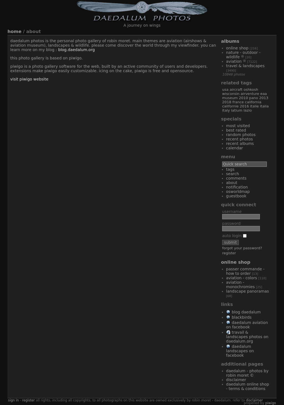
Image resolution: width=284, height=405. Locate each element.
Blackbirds (242, 317)
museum (230, 98)
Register (229, 253)
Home (14, 31)
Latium (236, 110)
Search (232, 174)
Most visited (238, 126)
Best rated (236, 130)
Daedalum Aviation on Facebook (247, 324)
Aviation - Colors (241, 278)
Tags (230, 169)
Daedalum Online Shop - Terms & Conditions (247, 386)
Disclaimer (236, 380)
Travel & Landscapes (245, 66)
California (253, 102)
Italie (254, 106)
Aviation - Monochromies (240, 284)
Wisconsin (231, 94)
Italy (226, 110)
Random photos (240, 134)
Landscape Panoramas (247, 291)
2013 (263, 98)
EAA (263, 94)
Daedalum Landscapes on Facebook (240, 351)
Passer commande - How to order (245, 271)
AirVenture (250, 94)
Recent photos (239, 139)
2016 (244, 106)
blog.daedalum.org (76, 49)
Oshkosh (251, 89)
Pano (253, 98)
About (231, 182)
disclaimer (254, 400)
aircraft (236, 89)
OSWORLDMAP (238, 191)
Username (232, 211)
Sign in (13, 400)
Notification (237, 187)
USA (225, 89)
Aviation (234, 61)
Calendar (234, 148)
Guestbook (236, 196)
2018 (226, 102)
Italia (264, 106)
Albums (230, 41)
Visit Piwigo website (29, 79)
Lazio (248, 110)
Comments (236, 178)
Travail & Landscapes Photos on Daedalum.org (247, 336)
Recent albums (240, 143)
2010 (243, 98)
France (238, 102)
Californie (230, 106)
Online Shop (237, 48)
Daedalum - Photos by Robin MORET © (247, 373)
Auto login (234, 235)
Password (231, 223)
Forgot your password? (242, 248)
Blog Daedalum (246, 312)
